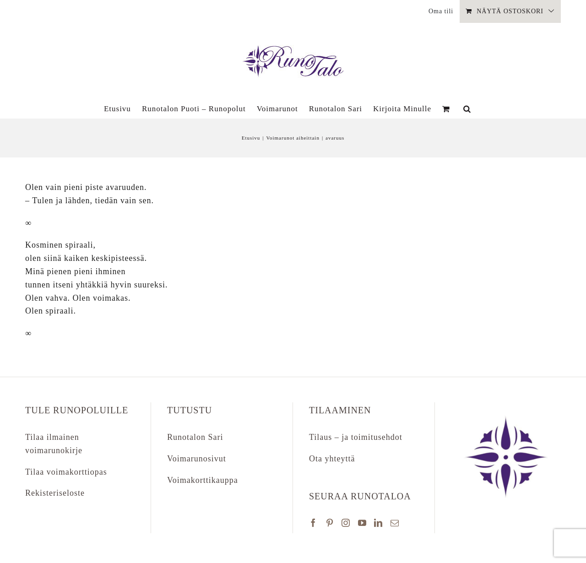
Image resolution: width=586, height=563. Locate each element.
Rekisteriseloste (55, 493)
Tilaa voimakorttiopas (66, 471)
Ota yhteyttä (332, 458)
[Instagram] (346, 523)
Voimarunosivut (196, 458)
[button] (467, 108)
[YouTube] (362, 523)
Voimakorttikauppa (202, 480)
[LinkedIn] (378, 523)
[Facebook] (313, 523)
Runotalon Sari (195, 437)
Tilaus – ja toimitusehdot (355, 437)
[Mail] (395, 523)
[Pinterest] (330, 523)
